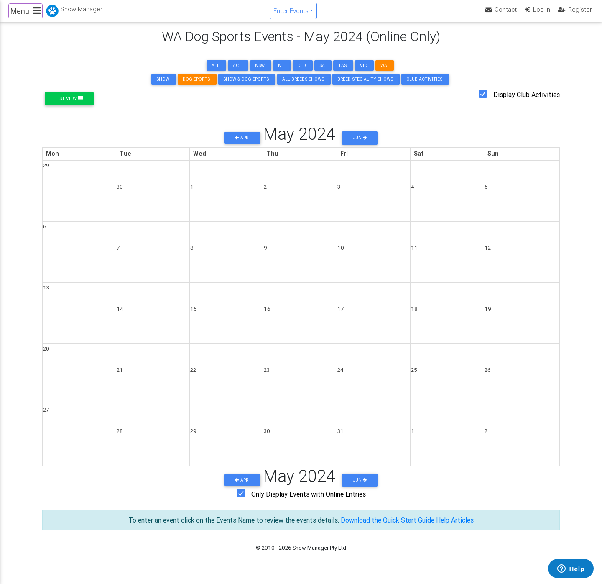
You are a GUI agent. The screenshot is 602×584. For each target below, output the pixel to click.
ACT (237, 72)
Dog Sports (196, 86)
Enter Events (291, 14)
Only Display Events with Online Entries (308, 501)
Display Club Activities (526, 101)
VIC (363, 72)
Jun (360, 145)
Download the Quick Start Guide (387, 527)
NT (281, 72)
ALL (215, 72)
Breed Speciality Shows (365, 86)
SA (322, 72)
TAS (342, 72)
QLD (302, 72)
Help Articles (455, 527)
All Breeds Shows (303, 86)
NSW (260, 72)
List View (69, 105)
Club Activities (424, 86)
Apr (242, 145)
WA (383, 72)
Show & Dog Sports (246, 86)
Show (162, 86)
